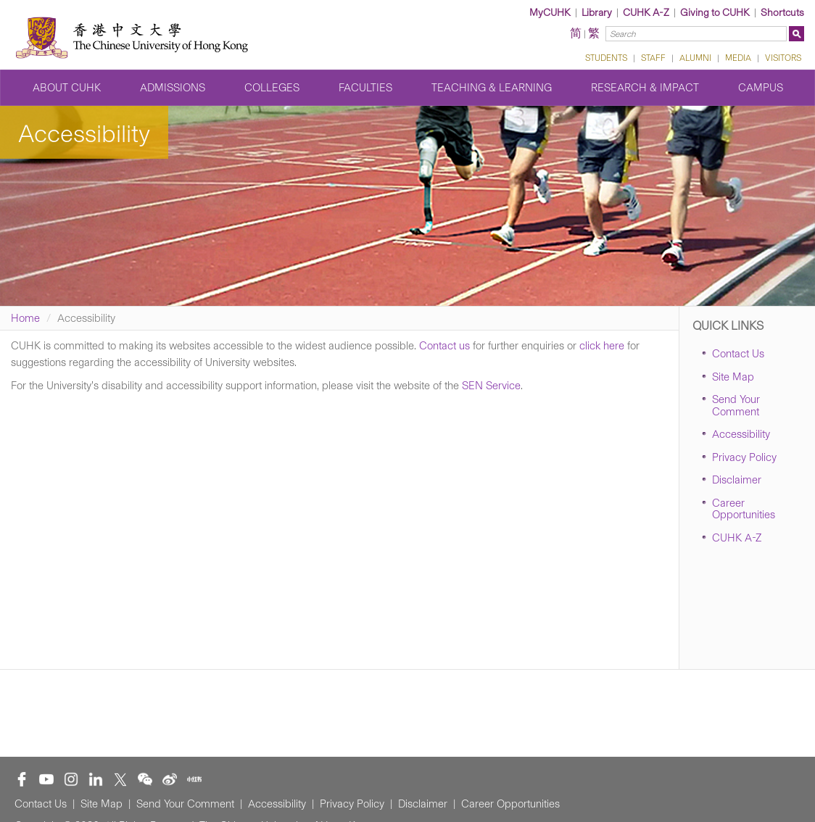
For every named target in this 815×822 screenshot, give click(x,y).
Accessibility (741, 434)
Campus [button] (760, 87)
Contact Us (738, 353)
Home (25, 318)
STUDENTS (606, 58)
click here (601, 345)
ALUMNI (695, 58)
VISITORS (783, 58)
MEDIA (738, 58)
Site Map (733, 376)
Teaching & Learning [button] (491, 87)
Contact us (444, 345)
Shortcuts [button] (782, 13)
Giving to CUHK (715, 13)
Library (597, 13)
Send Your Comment (736, 405)
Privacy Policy (744, 457)
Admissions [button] (172, 87)
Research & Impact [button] (645, 87)
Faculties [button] (365, 87)
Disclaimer (736, 479)
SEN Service (491, 385)
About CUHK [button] (67, 87)
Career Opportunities (743, 509)
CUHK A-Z (646, 13)
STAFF (653, 58)
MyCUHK (550, 13)
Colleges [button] (271, 87)
